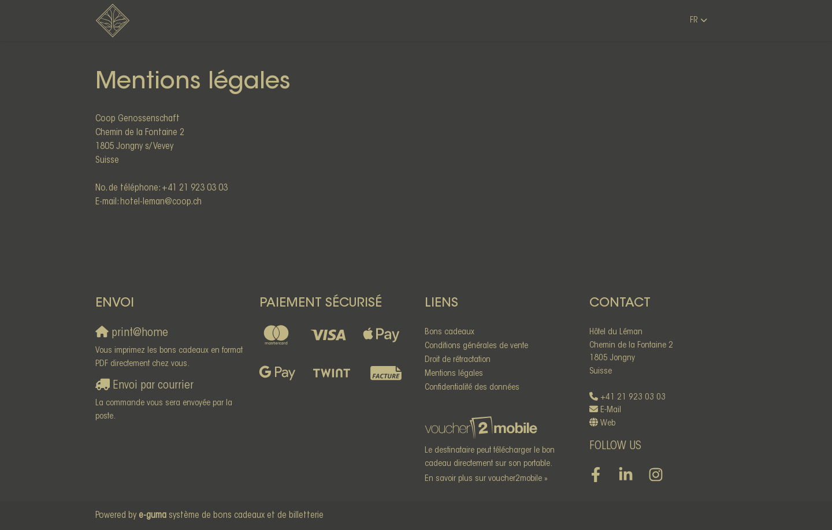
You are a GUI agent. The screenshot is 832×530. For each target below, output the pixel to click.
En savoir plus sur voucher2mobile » (486, 479)
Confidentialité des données (472, 387)
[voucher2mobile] (483, 428)
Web (607, 423)
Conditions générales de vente (476, 346)
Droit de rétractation (458, 360)
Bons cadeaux (449, 332)
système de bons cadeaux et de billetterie (231, 515)
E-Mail (610, 410)
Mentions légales (454, 373)
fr (694, 20)
